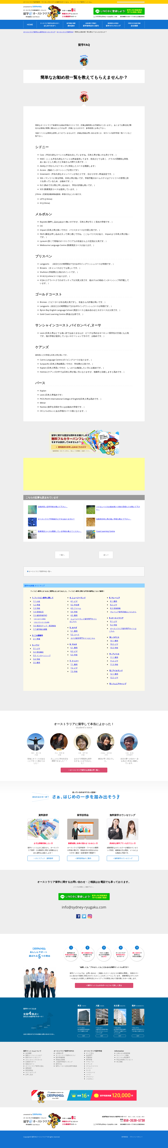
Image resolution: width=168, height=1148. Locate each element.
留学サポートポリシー (33, 1057)
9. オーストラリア (116, 618)
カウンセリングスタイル (33, 1060)
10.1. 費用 (114, 640)
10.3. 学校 (114, 647)
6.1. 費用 (74, 647)
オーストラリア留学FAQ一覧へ (40, 571)
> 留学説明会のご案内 (83, 858)
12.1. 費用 (114, 674)
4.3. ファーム (76, 608)
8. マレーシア (114, 597)
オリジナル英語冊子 (123, 1057)
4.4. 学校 (74, 611)
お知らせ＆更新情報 (123, 1053)
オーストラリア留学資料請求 (71, 24)
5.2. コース (75, 634)
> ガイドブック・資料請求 (43, 858)
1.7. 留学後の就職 (40, 629)
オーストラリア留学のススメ (65, 1055)
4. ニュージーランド (78, 597)
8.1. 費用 (113, 601)
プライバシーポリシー (136, 1137)
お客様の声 (59, 1053)
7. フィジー (74, 661)
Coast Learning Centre (105, 531)
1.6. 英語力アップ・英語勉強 (44, 625)
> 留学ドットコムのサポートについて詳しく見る (104, 985)
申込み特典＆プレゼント (124, 1060)
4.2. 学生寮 (75, 604)
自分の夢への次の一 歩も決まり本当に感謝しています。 (129, 760)
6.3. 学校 (74, 655)
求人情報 (119, 1062)
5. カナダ (73, 627)
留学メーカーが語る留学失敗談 (66, 1066)
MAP (83, 1036)
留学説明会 (29, 1070)
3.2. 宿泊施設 (38, 652)
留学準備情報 (60, 1057)
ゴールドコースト (92, 1066)
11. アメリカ (114, 654)
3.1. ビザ (36, 648)
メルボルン (90, 1079)
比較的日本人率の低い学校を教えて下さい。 (113, 519)
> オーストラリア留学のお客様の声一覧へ (84, 770)
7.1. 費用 (74, 664)
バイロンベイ (90, 1072)
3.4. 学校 (36, 659)
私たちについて (134, 24)
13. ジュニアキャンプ (117, 683)
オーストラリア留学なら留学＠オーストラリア (38, 13)
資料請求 (28, 1068)
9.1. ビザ (113, 621)
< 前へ (62, 555)
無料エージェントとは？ (33, 1055)
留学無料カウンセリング (113, 24)
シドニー (89, 1068)
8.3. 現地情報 (115, 608)
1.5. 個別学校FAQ (40, 615)
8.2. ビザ (113, 604)
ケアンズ (89, 1064)
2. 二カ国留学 (37, 635)
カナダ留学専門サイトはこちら (83, 638)
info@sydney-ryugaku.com (84, 907)
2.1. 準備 (36, 639)
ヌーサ (88, 1070)
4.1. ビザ (74, 601)
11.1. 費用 (114, 657)
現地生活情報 (60, 1060)
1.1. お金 (36, 601)
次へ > (105, 555)
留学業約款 (125, 1137)
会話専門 (89, 1055)
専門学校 (89, 1060)
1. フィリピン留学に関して (42, 597)
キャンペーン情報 (122, 1055)
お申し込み (29, 1074)
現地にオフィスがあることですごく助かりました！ (36, 760)
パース (88, 1074)
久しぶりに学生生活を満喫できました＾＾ (59, 759)
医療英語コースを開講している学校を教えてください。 (60, 531)
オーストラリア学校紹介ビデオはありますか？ (56, 519)
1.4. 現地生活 (38, 611)
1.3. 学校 (36, 608)
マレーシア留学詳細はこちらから (123, 611)
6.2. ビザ (74, 651)
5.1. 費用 (74, 631)
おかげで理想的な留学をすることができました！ (83, 760)
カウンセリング (30, 1072)
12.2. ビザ (114, 677)
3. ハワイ (35, 645)
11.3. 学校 (114, 664)
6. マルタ (73, 644)
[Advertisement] (84, 474)
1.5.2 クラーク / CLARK (41, 622)
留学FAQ (59, 1064)
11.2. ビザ (114, 661)
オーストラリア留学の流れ (34, 1066)
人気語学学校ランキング (64, 1062)
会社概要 (28, 1053)
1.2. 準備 (36, 604)
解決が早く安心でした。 (106, 759)
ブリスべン (90, 1077)
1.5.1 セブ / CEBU (40, 619)
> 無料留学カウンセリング (122, 858)
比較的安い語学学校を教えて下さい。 (53, 506)
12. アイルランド (116, 670)
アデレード (90, 1062)
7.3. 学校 (74, 671)
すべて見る (90, 1053)
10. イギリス (114, 637)
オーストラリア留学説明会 (90, 24)
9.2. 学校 (113, 625)
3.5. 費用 (36, 662)
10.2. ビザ (114, 644)
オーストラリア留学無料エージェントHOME (30, 24)
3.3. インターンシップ (42, 655)
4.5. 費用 (74, 615)
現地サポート (30, 1064)
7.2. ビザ (74, 668)
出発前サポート (30, 1062)
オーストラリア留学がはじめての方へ (50, 24)
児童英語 (89, 1057)
